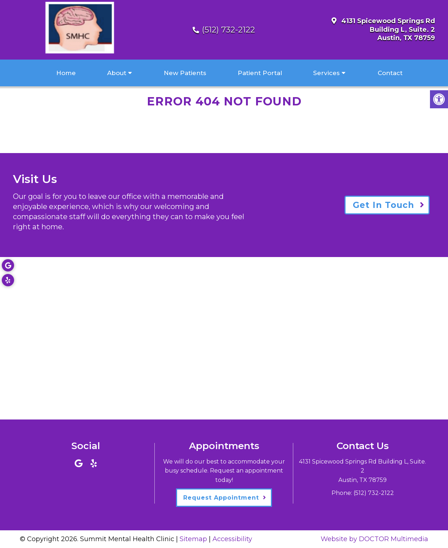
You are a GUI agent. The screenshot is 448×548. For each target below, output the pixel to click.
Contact (390, 73)
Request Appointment (221, 497)
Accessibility (232, 539)
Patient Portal (260, 73)
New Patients (185, 73)
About (116, 73)
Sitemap (193, 539)
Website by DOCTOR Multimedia (374, 539)
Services (326, 73)
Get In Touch (383, 205)
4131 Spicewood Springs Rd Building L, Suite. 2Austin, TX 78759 (388, 29)
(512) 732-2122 (228, 30)
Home (66, 73)
